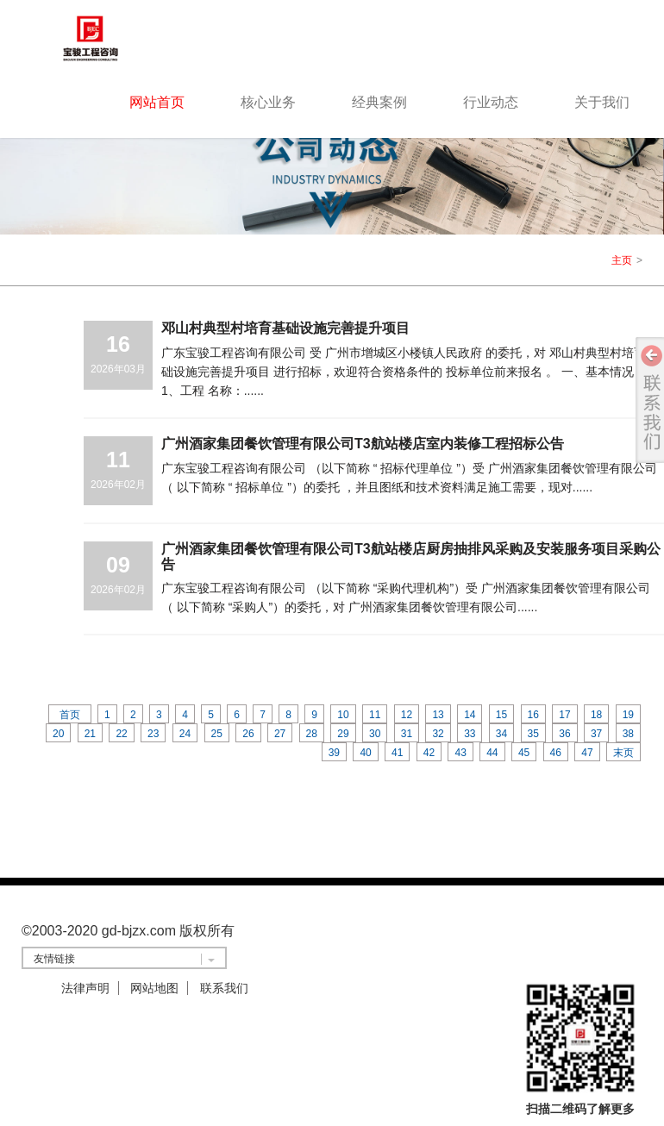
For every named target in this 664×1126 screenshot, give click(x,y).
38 (628, 734)
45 (523, 753)
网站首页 (157, 102)
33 (469, 734)
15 (501, 715)
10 (342, 715)
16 (533, 715)
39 (334, 753)
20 (58, 734)
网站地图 (154, 988)
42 (429, 753)
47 (586, 753)
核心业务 (268, 102)
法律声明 (85, 988)
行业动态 (490, 102)
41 (397, 753)
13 (437, 715)
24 (185, 734)
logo (113, 37)
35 (533, 734)
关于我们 (602, 102)
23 (153, 734)
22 (121, 734)
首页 (70, 715)
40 (365, 753)
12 (406, 715)
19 (628, 715)
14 (469, 715)
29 (342, 734)
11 (374, 715)
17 (564, 715)
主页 (621, 260)
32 (437, 734)
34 (501, 734)
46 (555, 753)
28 (311, 734)
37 (596, 734)
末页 (623, 753)
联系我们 (224, 988)
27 (279, 734)
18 (596, 715)
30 (374, 734)
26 (248, 734)
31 (406, 734)
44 (492, 753)
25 (216, 734)
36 (564, 734)
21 (90, 734)
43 (460, 753)
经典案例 (379, 102)
